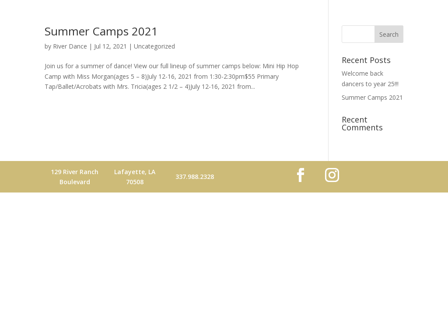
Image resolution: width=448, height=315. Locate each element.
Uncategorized (154, 46)
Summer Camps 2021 (101, 31)
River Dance (70, 46)
